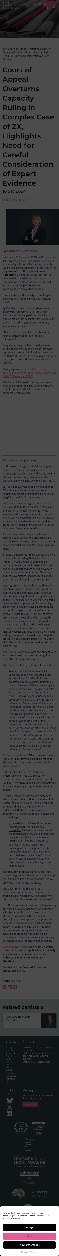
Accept (29, 1227)
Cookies (24, 1252)
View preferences (29, 1244)
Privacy (33, 1252)
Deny (29, 1236)
